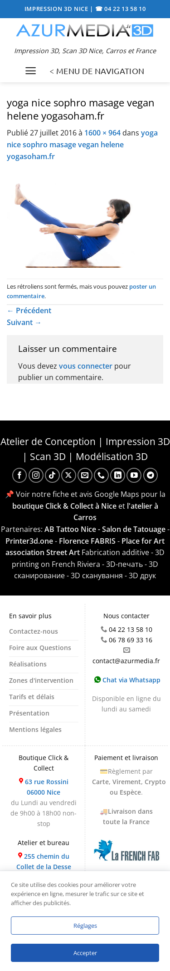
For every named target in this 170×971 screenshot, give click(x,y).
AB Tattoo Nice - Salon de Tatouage (104, 529)
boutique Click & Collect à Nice (64, 506)
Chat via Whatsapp (127, 680)
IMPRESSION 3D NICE (57, 9)
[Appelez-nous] (101, 475)
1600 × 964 (102, 133)
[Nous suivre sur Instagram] (36, 475)
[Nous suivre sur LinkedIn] (117, 475)
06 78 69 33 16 (130, 640)
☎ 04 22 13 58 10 (120, 9)
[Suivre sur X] (68, 475)
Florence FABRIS (87, 541)
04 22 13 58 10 (130, 629)
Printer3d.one (29, 541)
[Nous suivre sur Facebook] (19, 475)
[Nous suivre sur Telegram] (150, 475)
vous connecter (85, 366)
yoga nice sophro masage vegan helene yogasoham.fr (82, 144)
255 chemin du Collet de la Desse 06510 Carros (43, 866)
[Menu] (31, 70)
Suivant (24, 322)
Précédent (29, 310)
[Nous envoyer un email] (85, 475)
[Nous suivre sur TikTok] (52, 475)
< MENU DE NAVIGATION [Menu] (96, 70)
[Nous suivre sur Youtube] (133, 475)
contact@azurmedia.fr (126, 660)
